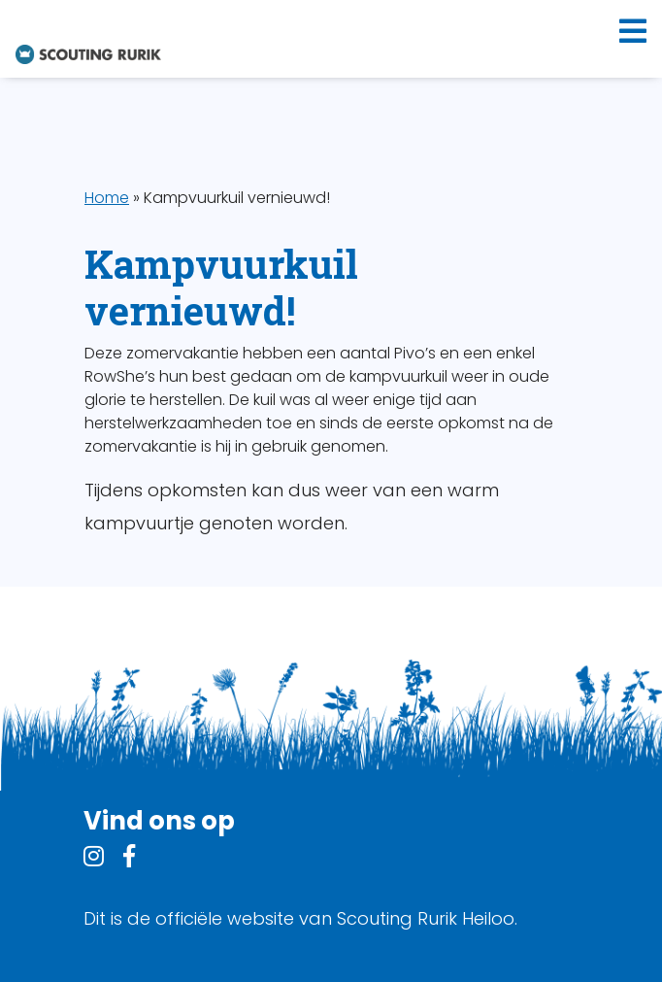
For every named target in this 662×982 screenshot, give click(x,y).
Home (106, 197)
